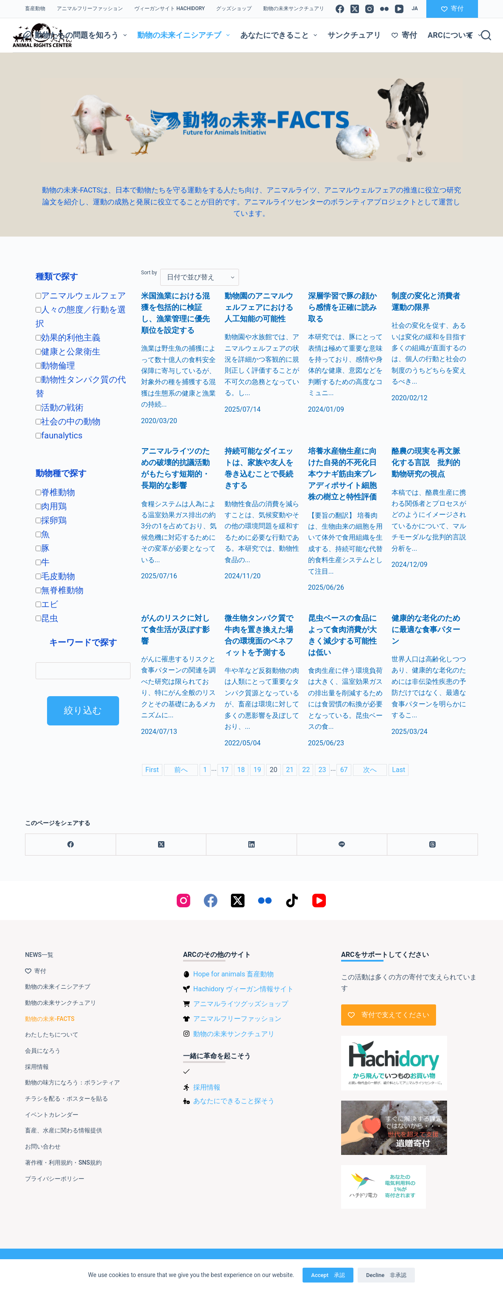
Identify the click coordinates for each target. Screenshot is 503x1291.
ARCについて (456, 35)
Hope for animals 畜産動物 (233, 974)
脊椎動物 (55, 492)
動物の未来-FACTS (49, 1018)
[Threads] (432, 845)
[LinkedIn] (251, 845)
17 (224, 770)
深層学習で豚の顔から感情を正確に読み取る (342, 307)
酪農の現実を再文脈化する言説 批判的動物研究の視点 (426, 463)
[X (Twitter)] (354, 9)
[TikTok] (292, 900)
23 (322, 770)
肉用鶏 (51, 506)
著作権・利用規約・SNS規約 (63, 1162)
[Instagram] (369, 9)
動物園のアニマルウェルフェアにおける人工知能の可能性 (259, 307)
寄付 (452, 8)
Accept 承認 (328, 1275)
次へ (370, 770)
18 (241, 770)
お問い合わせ (43, 1146)
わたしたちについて (51, 1034)
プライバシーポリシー (54, 1178)
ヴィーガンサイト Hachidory (169, 8)
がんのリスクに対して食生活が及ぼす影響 (175, 630)
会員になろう (43, 1050)
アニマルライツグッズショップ (240, 1004)
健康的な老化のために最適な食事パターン (426, 630)
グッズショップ (234, 8)
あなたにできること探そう (234, 1101)
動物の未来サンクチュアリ (293, 8)
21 (290, 770)
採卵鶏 (51, 520)
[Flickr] (384, 9)
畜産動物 (35, 8)
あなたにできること (280, 35)
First (152, 770)
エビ (47, 604)
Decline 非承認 (386, 1275)
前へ (181, 770)
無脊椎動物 (59, 590)
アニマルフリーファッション (90, 8)
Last (398, 770)
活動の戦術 (59, 407)
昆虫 (47, 618)
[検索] (486, 35)
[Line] (342, 845)
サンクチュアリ (354, 35)
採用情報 (37, 1066)
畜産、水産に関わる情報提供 (63, 1130)
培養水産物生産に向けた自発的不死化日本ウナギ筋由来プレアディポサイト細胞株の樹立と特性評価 (342, 474)
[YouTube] (399, 9)
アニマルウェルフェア (81, 295)
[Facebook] (340, 9)
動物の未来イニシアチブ (185, 35)
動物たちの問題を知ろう (76, 35)
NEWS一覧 (39, 954)
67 (344, 770)
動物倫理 (55, 365)
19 (257, 770)
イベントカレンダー (51, 1114)
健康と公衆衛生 (68, 351)
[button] (415, 9)
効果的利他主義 (68, 337)
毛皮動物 (55, 576)
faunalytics (59, 435)
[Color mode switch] (469, 35)
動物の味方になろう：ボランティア (72, 1082)
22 (306, 770)
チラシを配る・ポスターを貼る (66, 1098)
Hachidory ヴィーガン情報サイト (243, 989)
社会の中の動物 (68, 421)
